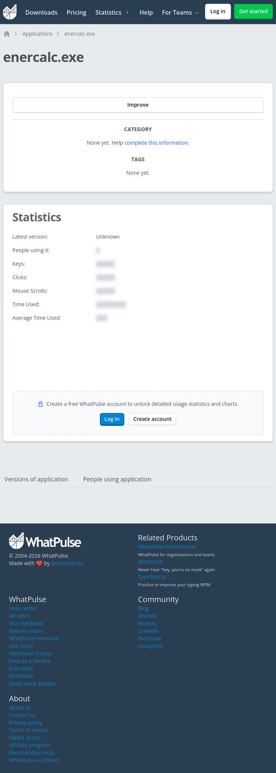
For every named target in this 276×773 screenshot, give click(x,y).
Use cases (21, 645)
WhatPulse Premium (34, 638)
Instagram (150, 645)
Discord (147, 615)
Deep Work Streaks (32, 683)
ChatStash (21, 675)
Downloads (41, 12)
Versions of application (36, 479)
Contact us (22, 715)
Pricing (76, 12)
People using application (117, 479)
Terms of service (29, 730)
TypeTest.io (152, 576)
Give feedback (26, 623)
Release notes (26, 630)
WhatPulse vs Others (34, 760)
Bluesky (147, 623)
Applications (38, 33)
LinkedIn (148, 630)
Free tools (21, 668)
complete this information (156, 142)
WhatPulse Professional (167, 546)
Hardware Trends (30, 653)
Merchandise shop (31, 752)
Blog (143, 608)
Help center (23, 608)
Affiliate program (29, 745)
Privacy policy (25, 722)
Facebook (149, 638)
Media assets (25, 737)
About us (20, 707)
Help (146, 12)
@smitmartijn (67, 563)
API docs (19, 615)
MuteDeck (150, 561)
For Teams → (180, 12)
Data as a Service (29, 660)
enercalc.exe (80, 33)
